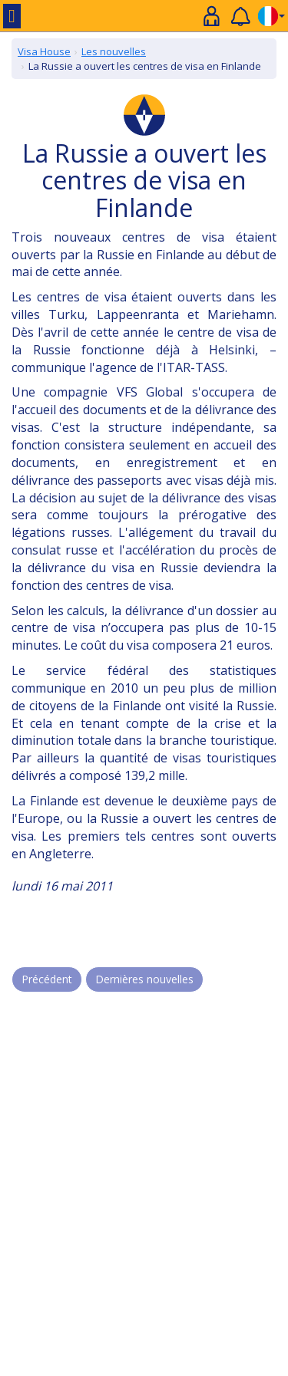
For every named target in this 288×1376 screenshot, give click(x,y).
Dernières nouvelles (144, 979)
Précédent (47, 979)
